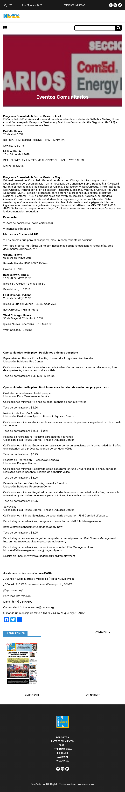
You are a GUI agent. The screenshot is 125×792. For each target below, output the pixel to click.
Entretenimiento (62, 741)
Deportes (62, 737)
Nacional (62, 757)
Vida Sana (62, 760)
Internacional (62, 749)
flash (62, 745)
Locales (62, 753)
